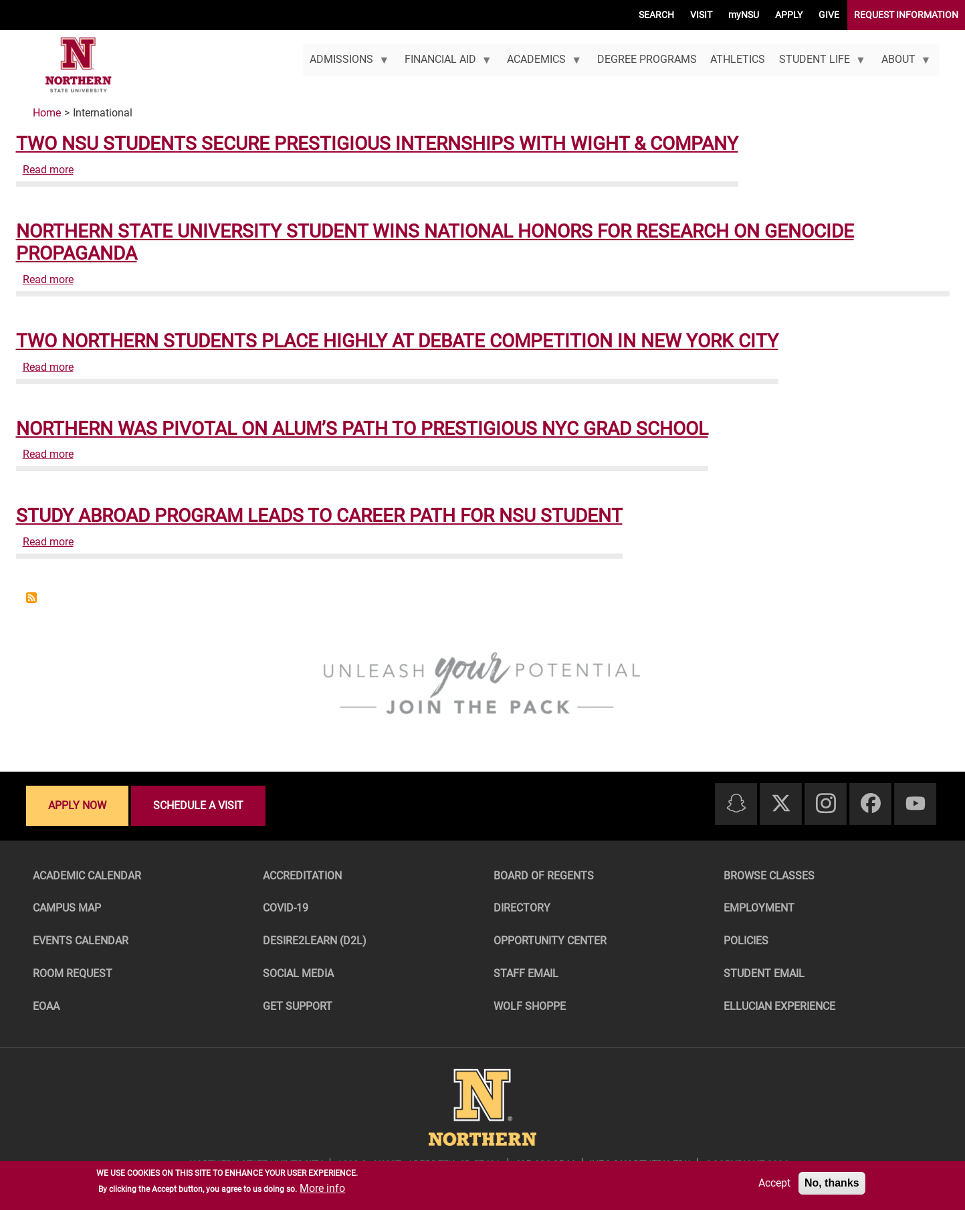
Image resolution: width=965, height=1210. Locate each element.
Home (47, 112)
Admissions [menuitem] (346, 64)
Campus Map (67, 907)
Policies (746, 940)
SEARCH (656, 14)
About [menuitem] (902, 64)
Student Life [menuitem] (819, 64)
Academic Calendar (87, 875)
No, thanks (832, 1183)
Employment (759, 907)
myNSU (743, 14)
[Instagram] (826, 804)
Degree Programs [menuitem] (647, 59)
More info (322, 1188)
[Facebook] (871, 804)
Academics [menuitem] (541, 64)
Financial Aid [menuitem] (444, 64)
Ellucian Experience (779, 1006)
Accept (774, 1183)
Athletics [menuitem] (737, 59)
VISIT (701, 14)
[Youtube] (915, 804)
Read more (48, 169)
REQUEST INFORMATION (906, 14)
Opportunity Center (550, 940)
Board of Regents (544, 875)
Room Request (72, 973)
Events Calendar (80, 940)
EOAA (46, 1006)
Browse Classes (769, 875)
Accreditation (302, 875)
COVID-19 (285, 907)
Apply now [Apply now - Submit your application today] (77, 805)
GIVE (829, 14)
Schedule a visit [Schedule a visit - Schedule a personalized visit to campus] (198, 805)
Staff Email (526, 973)
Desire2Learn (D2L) (314, 940)
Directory (522, 907)
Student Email (764, 973)
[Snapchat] (736, 804)
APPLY (788, 14)
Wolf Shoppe (530, 1006)
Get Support (297, 1006)
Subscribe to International (31, 597)
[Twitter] (781, 804)
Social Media (298, 973)
